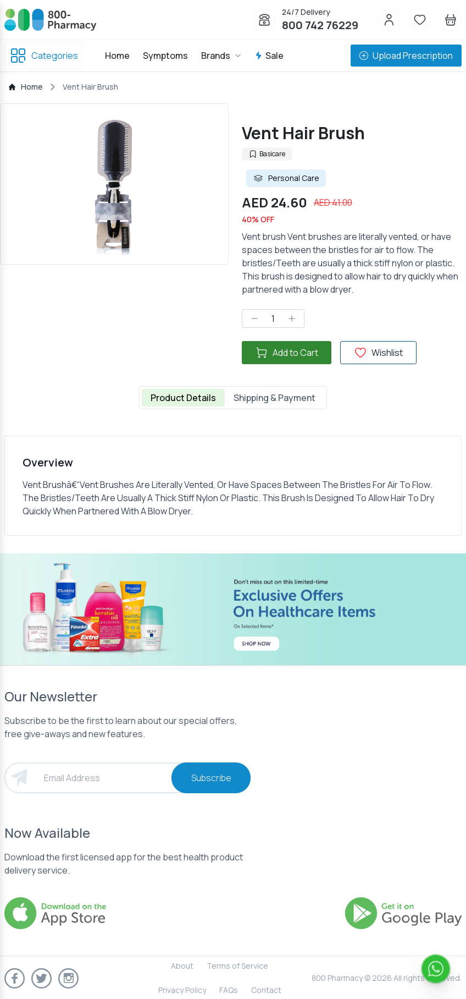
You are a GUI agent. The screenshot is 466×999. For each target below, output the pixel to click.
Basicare (266, 153)
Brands (221, 56)
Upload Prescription (406, 56)
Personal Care (286, 178)
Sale (269, 56)
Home (117, 56)
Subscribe (211, 778)
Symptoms (165, 56)
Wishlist (378, 352)
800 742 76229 (320, 25)
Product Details (183, 398)
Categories (43, 55)
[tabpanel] (233, 486)
